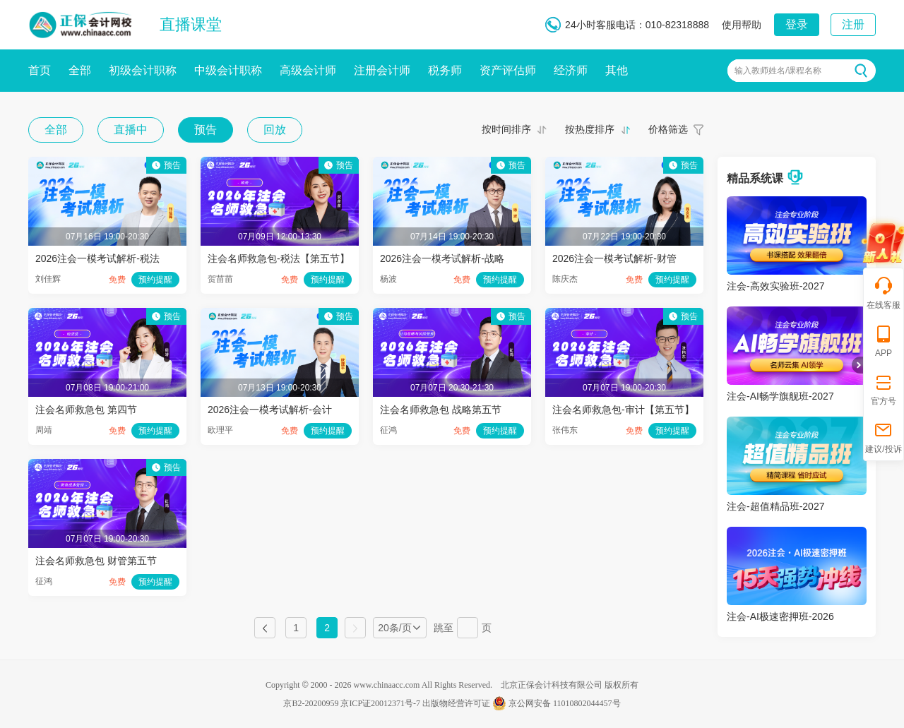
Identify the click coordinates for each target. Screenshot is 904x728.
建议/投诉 (883, 436)
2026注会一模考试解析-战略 (442, 258)
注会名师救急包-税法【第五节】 (279, 258)
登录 (796, 24)
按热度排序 (589, 129)
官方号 (883, 388)
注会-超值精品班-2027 (775, 506)
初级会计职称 (143, 70)
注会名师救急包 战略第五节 (440, 409)
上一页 (264, 627)
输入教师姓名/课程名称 (777, 71)
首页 (39, 70)
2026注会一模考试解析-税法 (97, 258)
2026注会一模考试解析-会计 (270, 409)
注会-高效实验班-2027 (775, 286)
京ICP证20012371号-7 (380, 703)
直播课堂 (191, 24)
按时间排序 (506, 129)
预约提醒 (155, 280)
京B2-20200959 (310, 703)
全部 (80, 70)
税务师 (445, 70)
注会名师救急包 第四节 (86, 409)
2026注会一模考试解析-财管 (614, 258)
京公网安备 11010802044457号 (556, 703)
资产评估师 (508, 70)
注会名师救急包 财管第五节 (96, 560)
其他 (616, 70)
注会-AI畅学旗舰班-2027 (780, 396)
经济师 (571, 70)
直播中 (131, 130)
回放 (274, 130)
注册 (853, 24)
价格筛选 (668, 129)
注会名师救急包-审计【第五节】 (623, 409)
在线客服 (883, 292)
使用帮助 (741, 24)
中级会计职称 (228, 70)
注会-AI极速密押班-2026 (780, 616)
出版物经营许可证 (456, 703)
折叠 (857, 365)
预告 (205, 130)
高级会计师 (308, 70)
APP (883, 340)
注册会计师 (382, 70)
